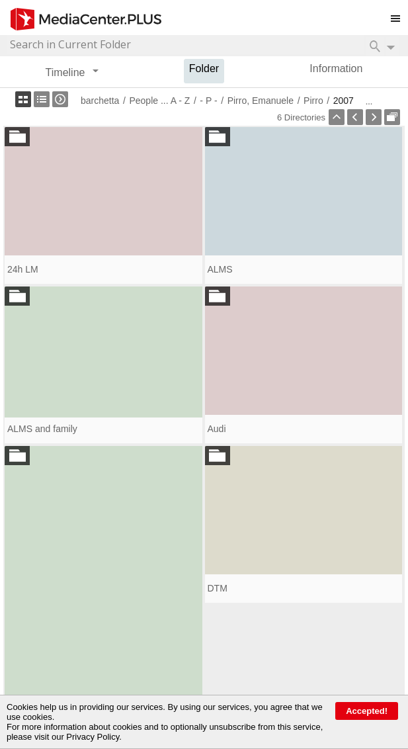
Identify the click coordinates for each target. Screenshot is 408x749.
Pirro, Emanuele (260, 100)
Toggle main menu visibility (399, 13)
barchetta (100, 100)
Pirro (313, 100)
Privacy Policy (92, 737)
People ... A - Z (159, 100)
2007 (343, 100)
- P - (208, 100)
